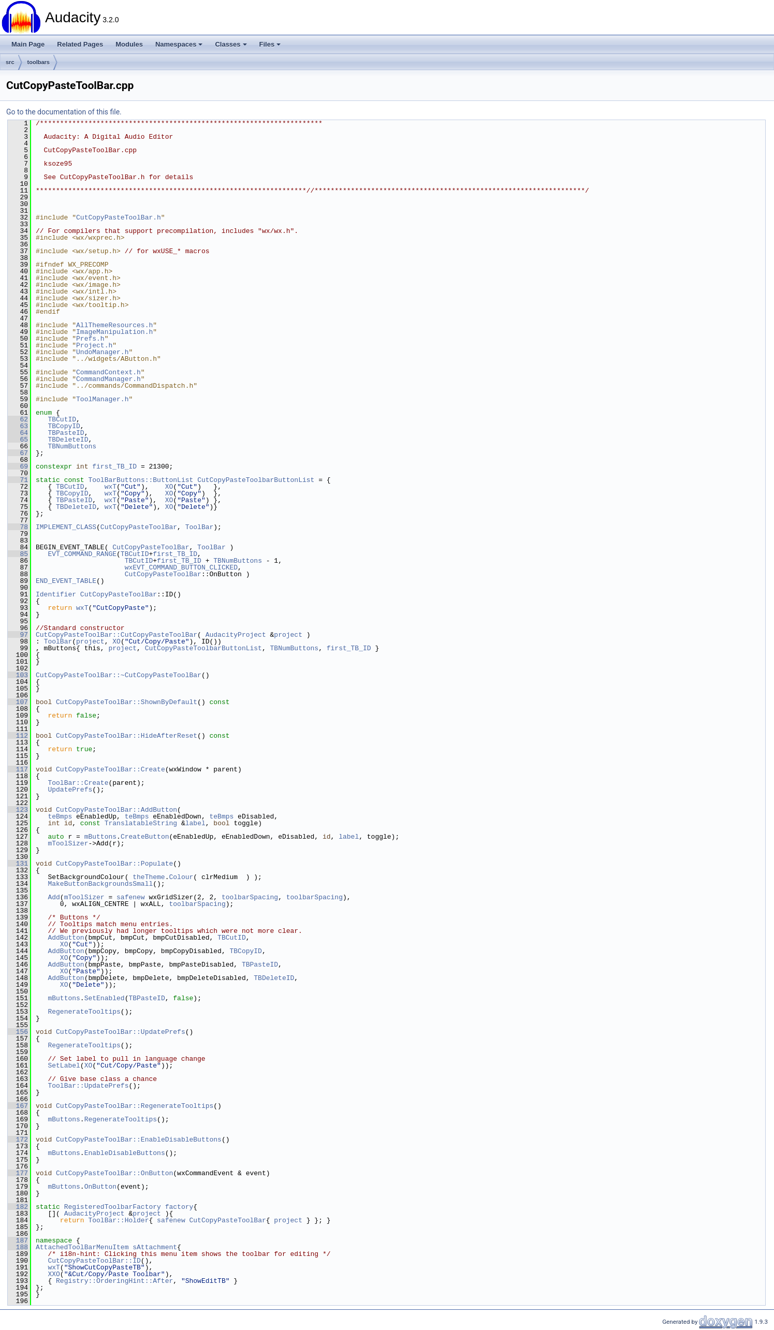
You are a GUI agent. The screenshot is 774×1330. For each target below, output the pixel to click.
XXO (54, 1274)
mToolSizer (68, 843)
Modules (129, 44)
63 (18, 426)
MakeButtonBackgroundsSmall (100, 883)
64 (18, 432)
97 (18, 634)
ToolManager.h (102, 399)
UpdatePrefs (70, 789)
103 (18, 675)
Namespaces (179, 44)
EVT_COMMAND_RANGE (82, 554)
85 (18, 554)
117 (18, 769)
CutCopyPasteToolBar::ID (94, 1260)
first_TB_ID (114, 466)
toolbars (38, 62)
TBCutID (62, 419)
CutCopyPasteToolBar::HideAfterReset (126, 735)
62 (18, 419)
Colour (181, 877)
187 (18, 1240)
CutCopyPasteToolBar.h (118, 217)
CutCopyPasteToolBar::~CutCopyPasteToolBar (118, 675)
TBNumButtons (72, 446)
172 (18, 1139)
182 (18, 1206)
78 (18, 527)
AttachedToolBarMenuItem (82, 1247)
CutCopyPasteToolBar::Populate (114, 863)
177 (18, 1173)
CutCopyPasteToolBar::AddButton (116, 809)
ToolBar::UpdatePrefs (88, 1085)
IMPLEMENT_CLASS (66, 527)
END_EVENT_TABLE (66, 581)
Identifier (56, 594)
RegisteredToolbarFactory (112, 1206)
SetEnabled (104, 998)
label (195, 823)
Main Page (28, 44)
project (288, 634)
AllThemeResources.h (114, 325)
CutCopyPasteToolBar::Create (110, 769)
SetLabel (64, 1065)
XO (169, 486)
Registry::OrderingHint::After (114, 1280)
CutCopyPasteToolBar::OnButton (114, 1173)
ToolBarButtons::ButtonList (140, 480)
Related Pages (80, 44)
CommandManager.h (108, 379)
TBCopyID (64, 426)
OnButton (100, 1186)
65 (18, 439)
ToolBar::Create (78, 782)
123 (18, 809)
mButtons (100, 836)
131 (18, 863)
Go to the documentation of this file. (64, 112)
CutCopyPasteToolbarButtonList (255, 480)
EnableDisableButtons (124, 1153)
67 (18, 453)
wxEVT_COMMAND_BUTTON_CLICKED (181, 567)
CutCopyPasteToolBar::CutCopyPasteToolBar (116, 634)
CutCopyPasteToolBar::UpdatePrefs (120, 1031)
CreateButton (145, 836)
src (10, 62)
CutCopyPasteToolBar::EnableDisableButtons (139, 1139)
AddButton (66, 937)
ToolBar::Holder (118, 1220)
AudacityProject (236, 634)
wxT (110, 486)
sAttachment (155, 1247)
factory (179, 1206)
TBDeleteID (68, 439)
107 (18, 702)
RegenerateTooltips (84, 1011)
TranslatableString (141, 823)
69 (18, 466)
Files (270, 44)
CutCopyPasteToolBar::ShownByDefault (126, 702)
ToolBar (199, 527)
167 (18, 1105)
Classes (230, 44)
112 (18, 735)
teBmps (60, 816)
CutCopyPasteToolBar (138, 527)
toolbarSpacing (250, 897)
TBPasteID (66, 432)
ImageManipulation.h (114, 332)
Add (54, 897)
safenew (130, 897)
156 (18, 1031)
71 (18, 480)
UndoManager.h (102, 352)
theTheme (149, 877)
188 (18, 1247)
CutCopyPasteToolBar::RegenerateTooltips (134, 1105)
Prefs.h (90, 338)
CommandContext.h (108, 372)
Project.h (94, 345)
